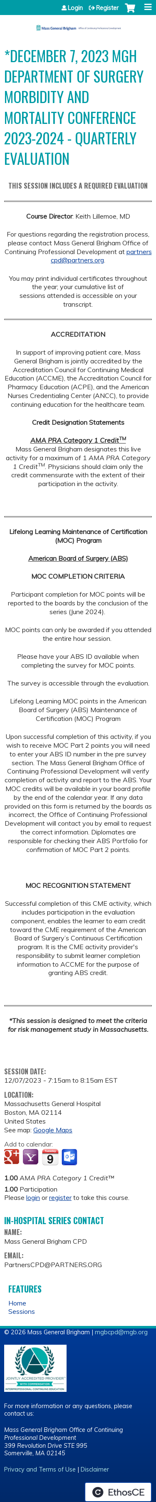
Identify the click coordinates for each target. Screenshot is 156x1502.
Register (107, 8)
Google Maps (52, 1130)
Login (75, 8)
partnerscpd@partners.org (101, 256)
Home (17, 1303)
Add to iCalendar (50, 1157)
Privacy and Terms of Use (40, 1469)
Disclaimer (95, 1469)
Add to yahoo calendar (31, 1157)
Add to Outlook (70, 1157)
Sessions (21, 1311)
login (33, 1197)
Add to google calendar (12, 1157)
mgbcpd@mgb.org (121, 1332)
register (60, 1197)
